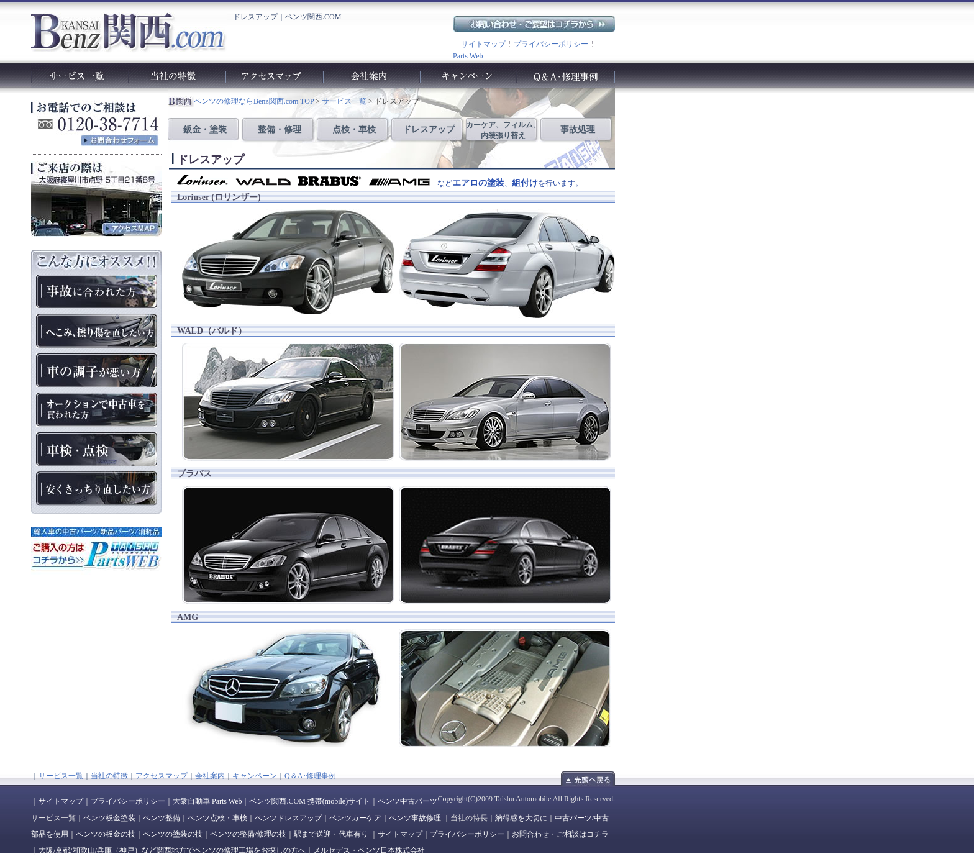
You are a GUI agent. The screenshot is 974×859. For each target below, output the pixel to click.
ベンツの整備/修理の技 (248, 834)
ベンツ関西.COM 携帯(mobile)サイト (309, 801)
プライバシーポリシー (551, 44)
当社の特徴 (109, 775)
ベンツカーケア (355, 818)
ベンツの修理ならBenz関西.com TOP (254, 101)
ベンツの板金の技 (105, 834)
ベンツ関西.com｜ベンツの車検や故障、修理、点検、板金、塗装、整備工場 (128, 31)
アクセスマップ (161, 775)
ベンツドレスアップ (288, 818)
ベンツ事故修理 (415, 818)
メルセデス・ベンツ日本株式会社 (369, 850)
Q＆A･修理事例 (310, 775)
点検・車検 (354, 129)
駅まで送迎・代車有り (331, 834)
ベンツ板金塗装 (109, 818)
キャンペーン (254, 775)
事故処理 (577, 129)
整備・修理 (279, 129)
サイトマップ (483, 44)
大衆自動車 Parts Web (207, 801)
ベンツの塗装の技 (173, 834)
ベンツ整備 (161, 818)
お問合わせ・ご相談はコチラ (560, 834)
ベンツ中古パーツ (407, 801)
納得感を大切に (521, 818)
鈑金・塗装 (205, 129)
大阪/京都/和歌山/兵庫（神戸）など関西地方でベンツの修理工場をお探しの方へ (172, 850)
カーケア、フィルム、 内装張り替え (503, 130)
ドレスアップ (429, 129)
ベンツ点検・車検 (217, 818)
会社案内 (210, 775)
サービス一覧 (343, 101)
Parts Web (468, 56)
